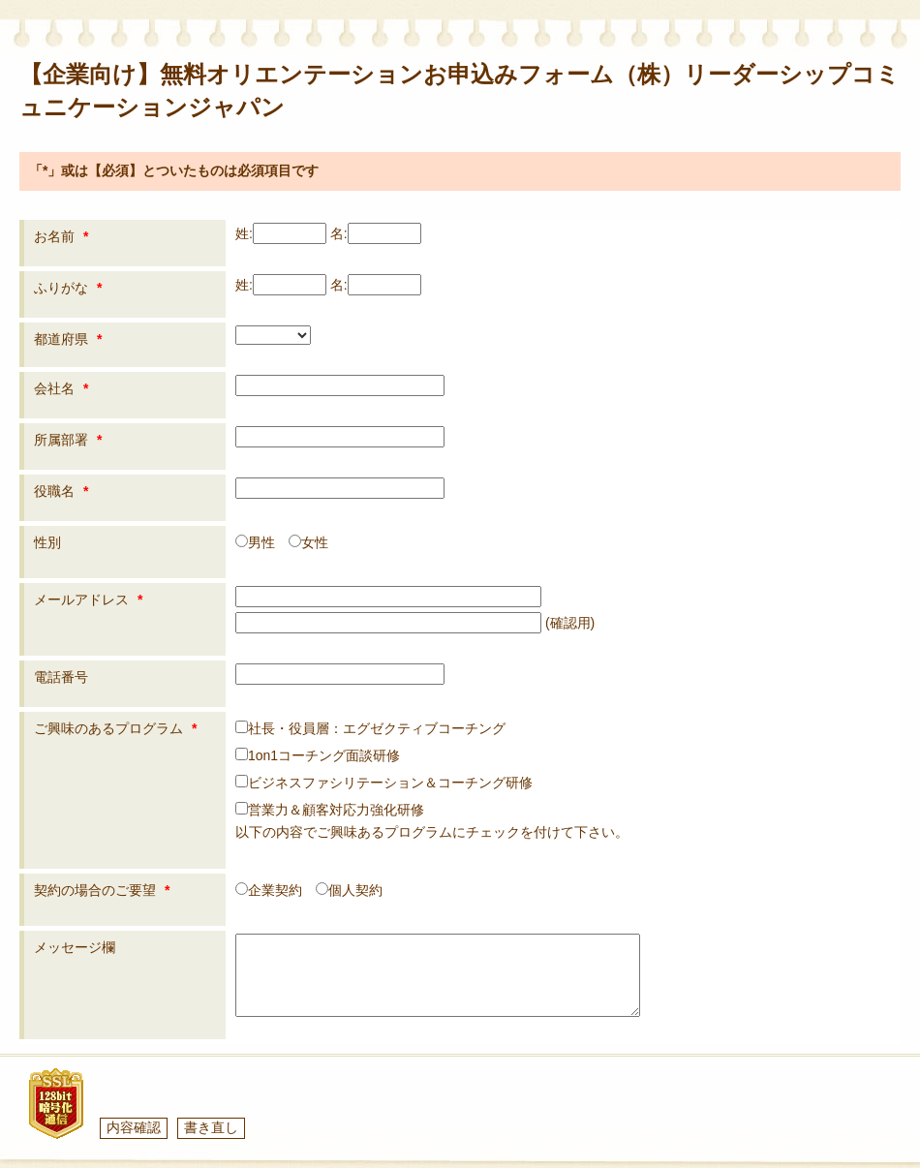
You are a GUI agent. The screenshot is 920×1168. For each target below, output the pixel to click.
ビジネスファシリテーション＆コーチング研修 (384, 782)
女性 (308, 542)
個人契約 (349, 890)
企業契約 (268, 890)
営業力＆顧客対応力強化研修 (329, 809)
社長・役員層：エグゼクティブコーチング (370, 728)
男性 (255, 542)
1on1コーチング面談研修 (317, 755)
